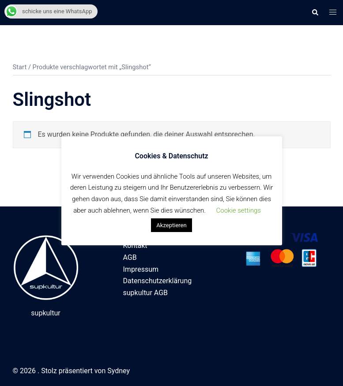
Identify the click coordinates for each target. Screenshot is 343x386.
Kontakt (135, 245)
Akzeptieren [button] (171, 225)
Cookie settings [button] (238, 210)
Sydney (118, 371)
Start (20, 67)
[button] (314, 12)
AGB (130, 257)
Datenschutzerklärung (157, 281)
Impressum (141, 269)
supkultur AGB (145, 293)
